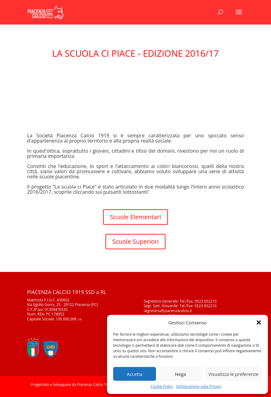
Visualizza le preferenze (233, 374)
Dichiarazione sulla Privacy (198, 386)
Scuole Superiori (135, 241)
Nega (180, 374)
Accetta (134, 374)
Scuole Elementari (135, 217)
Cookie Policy (161, 386)
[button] (259, 322)
